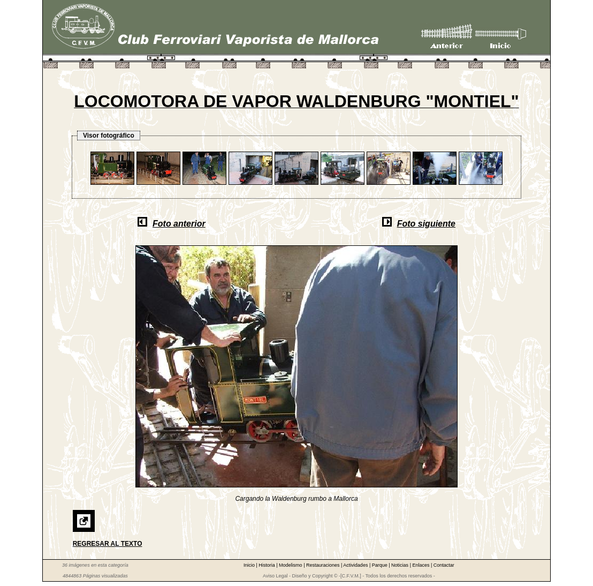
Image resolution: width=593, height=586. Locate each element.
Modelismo (291, 565)
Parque (380, 565)
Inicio (250, 565)
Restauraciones (323, 565)
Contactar (444, 565)
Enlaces (421, 565)
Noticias (400, 565)
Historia (267, 565)
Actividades (356, 565)
